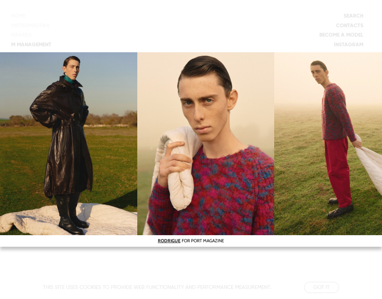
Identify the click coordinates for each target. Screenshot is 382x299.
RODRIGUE (169, 240)
